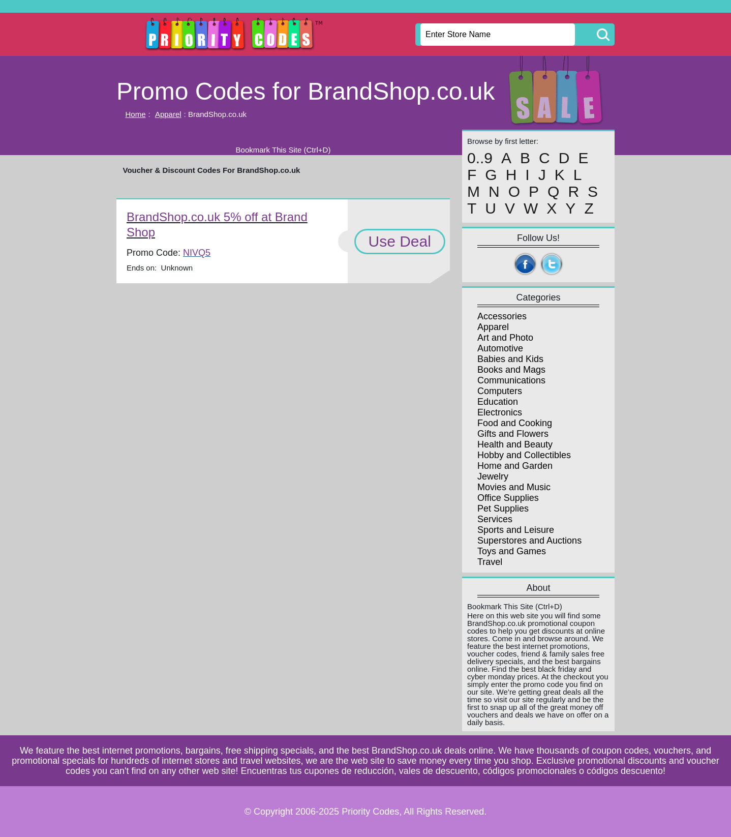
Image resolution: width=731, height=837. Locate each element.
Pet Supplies (503, 508)
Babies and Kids (510, 359)
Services (494, 519)
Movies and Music (514, 487)
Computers (499, 391)
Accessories (502, 316)
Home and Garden (515, 466)
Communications (511, 380)
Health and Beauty (515, 444)
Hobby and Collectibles (524, 455)
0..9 (480, 158)
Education (497, 402)
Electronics (499, 412)
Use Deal (400, 241)
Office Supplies (508, 498)
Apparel (168, 114)
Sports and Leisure (515, 530)
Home (136, 114)
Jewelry (492, 476)
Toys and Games (511, 551)
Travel (489, 562)
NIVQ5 (196, 253)
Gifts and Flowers (513, 434)
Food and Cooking (514, 423)
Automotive (500, 348)
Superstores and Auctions (529, 540)
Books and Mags (511, 370)
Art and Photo (505, 338)
